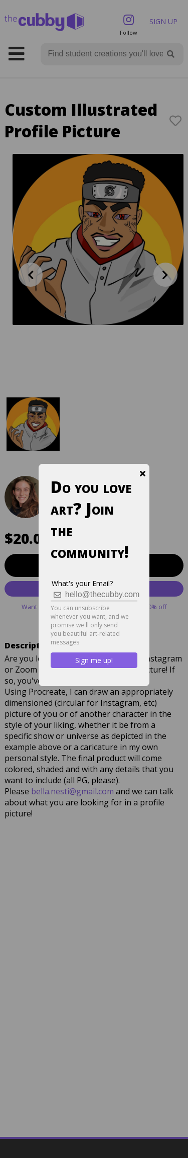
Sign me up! (94, 660)
